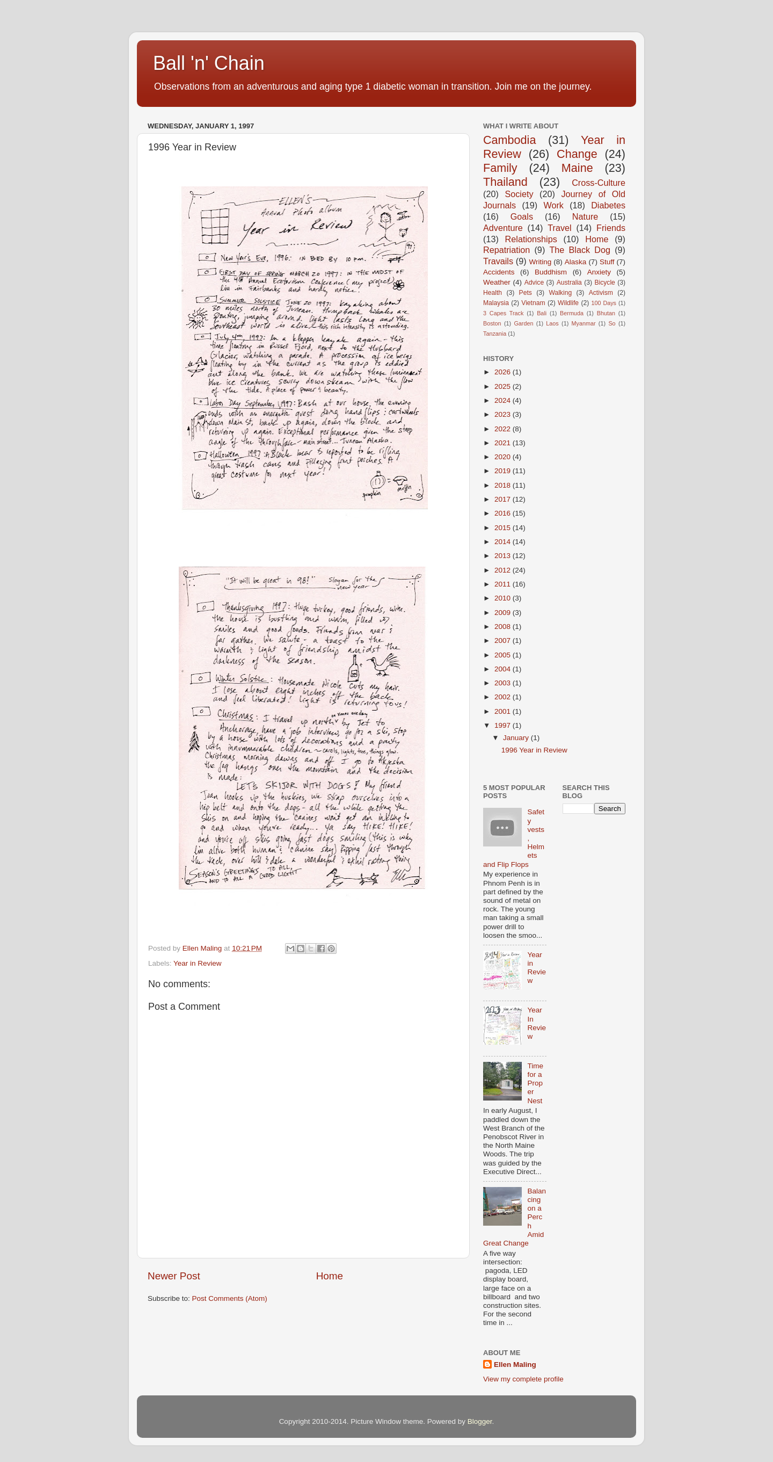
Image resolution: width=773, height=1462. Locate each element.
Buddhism (551, 272)
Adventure (503, 228)
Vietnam (533, 303)
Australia (569, 282)
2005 (503, 655)
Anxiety (599, 272)
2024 (503, 400)
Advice (534, 282)
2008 (503, 627)
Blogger (480, 1421)
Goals (522, 216)
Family (500, 168)
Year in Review (197, 963)
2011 (503, 584)
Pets (525, 292)
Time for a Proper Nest (535, 1083)
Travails (498, 261)
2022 (503, 429)
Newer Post (174, 1276)
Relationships (531, 239)
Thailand (505, 182)
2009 (503, 613)
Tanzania (494, 333)
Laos (552, 323)
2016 (503, 513)
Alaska (576, 262)
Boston (492, 323)
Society (519, 194)
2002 (503, 697)
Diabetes (608, 205)
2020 (503, 457)
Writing (540, 262)
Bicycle (604, 282)
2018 (503, 485)
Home (329, 1276)
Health (492, 292)
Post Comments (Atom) (229, 1298)
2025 (503, 386)
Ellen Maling (515, 1364)
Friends (610, 228)
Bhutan (606, 313)
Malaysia (496, 303)
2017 (503, 499)
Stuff (607, 262)
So (611, 323)
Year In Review (536, 1023)
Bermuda (572, 313)
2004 (503, 669)
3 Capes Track (503, 313)
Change (577, 154)
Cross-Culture (598, 182)
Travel (559, 228)
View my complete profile (523, 1379)
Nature (585, 216)
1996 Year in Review (534, 750)
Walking (560, 292)
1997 (503, 725)
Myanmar (584, 323)
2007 (503, 640)
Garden (523, 323)
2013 (503, 556)
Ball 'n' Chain (209, 63)
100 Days (604, 303)
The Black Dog (579, 250)
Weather (497, 282)
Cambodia (509, 140)
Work (553, 205)
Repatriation (506, 250)
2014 (503, 542)
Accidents (499, 272)
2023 (503, 414)
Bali (541, 313)
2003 (503, 683)
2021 (503, 443)
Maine (577, 168)
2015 (503, 528)
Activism (601, 292)
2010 (503, 598)
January (517, 738)
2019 (503, 471)
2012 (503, 570)
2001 (503, 711)
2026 (503, 372)
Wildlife (568, 303)
